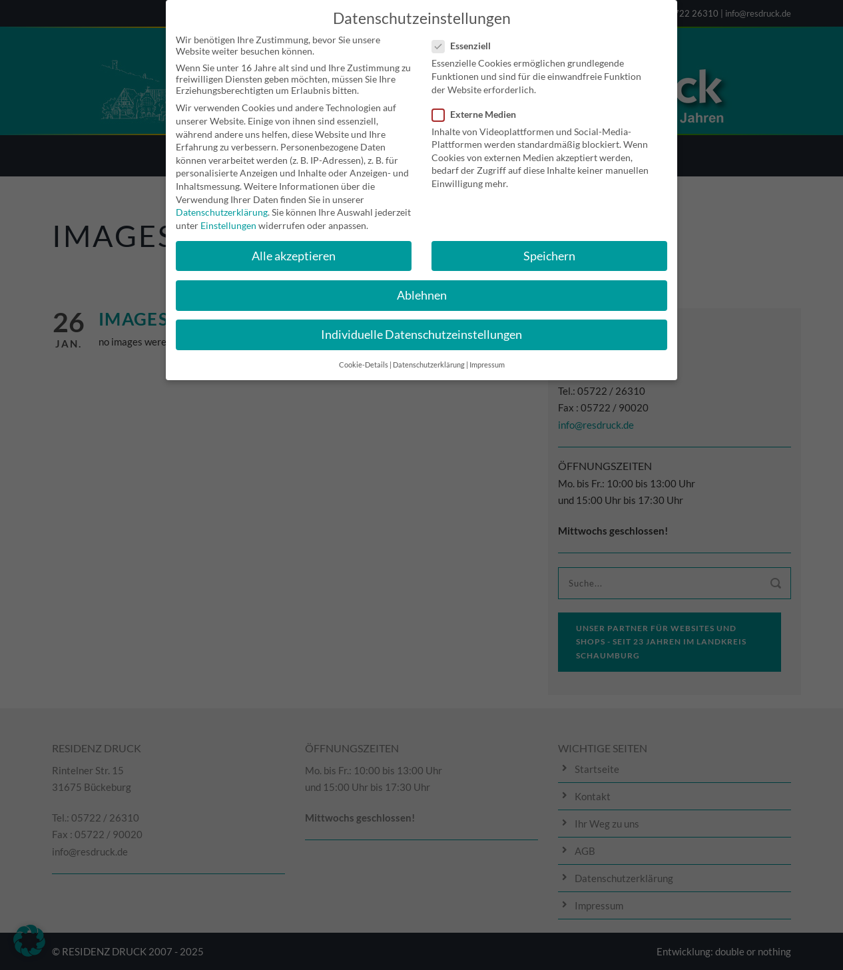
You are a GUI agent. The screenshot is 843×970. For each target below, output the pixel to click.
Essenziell (466, 36)
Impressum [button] (487, 356)
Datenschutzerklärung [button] (429, 356)
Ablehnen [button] (422, 286)
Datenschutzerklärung (222, 202)
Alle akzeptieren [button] (294, 247)
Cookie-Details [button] (363, 356)
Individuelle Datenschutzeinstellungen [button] (421, 325)
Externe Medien (479, 105)
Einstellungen (228, 216)
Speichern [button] (549, 247)
